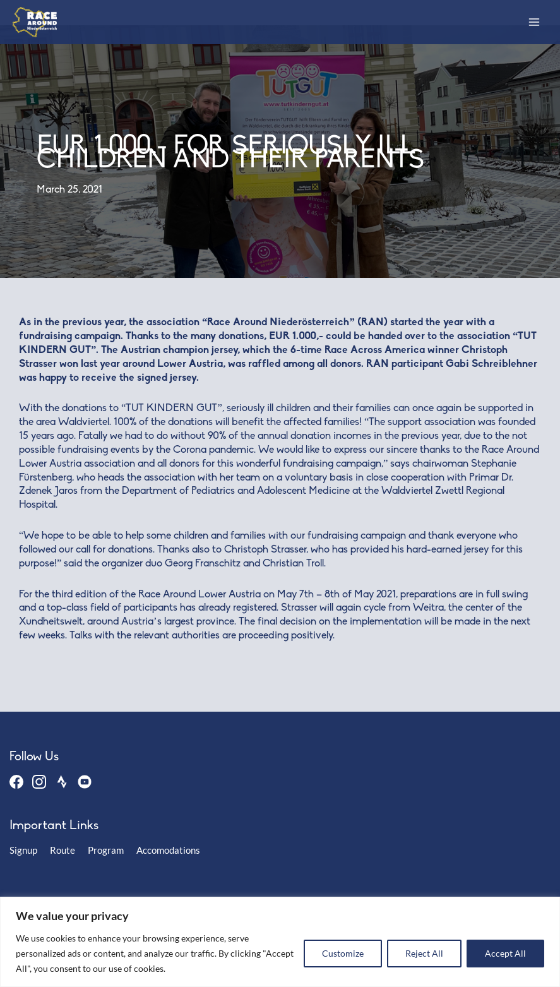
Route (62, 850)
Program (106, 850)
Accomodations (168, 850)
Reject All (424, 953)
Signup (23, 850)
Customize (343, 953)
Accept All (505, 953)
